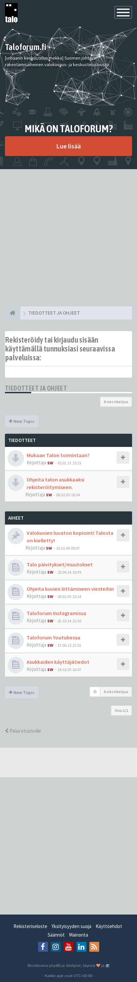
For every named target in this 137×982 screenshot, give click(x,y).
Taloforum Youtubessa (53, 637)
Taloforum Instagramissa (56, 613)
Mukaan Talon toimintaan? (58, 455)
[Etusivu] (12, 313)
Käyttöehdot (109, 926)
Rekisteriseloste (30, 926)
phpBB (54, 965)
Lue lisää (68, 146)
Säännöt (56, 935)
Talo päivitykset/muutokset (60, 564)
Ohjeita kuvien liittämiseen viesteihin (70, 588)
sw (50, 462)
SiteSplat (73, 965)
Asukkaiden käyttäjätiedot (58, 662)
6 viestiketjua (116, 401)
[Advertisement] (68, 237)
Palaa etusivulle (23, 731)
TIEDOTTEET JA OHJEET (36, 388)
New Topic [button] (21, 421)
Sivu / (121, 710)
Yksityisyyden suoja (71, 926)
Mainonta (78, 935)
